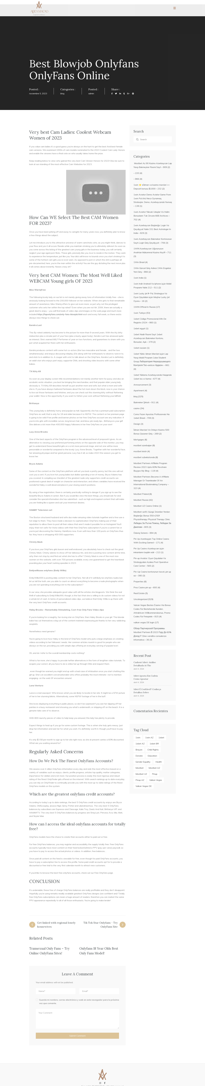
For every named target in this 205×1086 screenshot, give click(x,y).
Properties (138, 581)
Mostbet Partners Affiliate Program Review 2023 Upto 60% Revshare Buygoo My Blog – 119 (150, 467)
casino (137, 408)
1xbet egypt (139, 328)
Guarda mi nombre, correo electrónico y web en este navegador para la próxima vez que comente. (79, 1001)
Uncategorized (141, 599)
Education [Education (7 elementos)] (152, 755)
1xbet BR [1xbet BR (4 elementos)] (154, 743)
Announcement (141, 384)
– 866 (136, 179)
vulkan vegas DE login (144, 622)
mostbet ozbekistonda (144, 457)
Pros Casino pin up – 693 (145, 587)
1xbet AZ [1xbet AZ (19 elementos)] (140, 743)
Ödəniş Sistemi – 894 (144, 533)
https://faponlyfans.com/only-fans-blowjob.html (59, 314)
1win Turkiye (140, 313)
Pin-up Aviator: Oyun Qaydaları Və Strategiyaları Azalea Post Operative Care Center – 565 (151, 562)
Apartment (139, 390)
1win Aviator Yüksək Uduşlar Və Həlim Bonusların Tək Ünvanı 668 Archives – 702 (152, 216)
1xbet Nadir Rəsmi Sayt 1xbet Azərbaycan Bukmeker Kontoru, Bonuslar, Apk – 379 (148, 338)
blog (62, 93)
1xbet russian (140, 348)
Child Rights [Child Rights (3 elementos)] (153, 749)
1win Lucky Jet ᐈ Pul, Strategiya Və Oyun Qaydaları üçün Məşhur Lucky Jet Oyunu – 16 (152, 297)
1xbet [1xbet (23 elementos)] (161, 737)
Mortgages (139, 439)
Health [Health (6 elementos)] (158, 761)
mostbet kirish (140, 451)
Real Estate (139, 593)
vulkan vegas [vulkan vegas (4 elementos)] (155, 780)
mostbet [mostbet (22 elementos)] (140, 768)
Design (137, 424)
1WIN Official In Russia (144, 307)
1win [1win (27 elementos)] (138, 737)
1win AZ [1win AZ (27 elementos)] (149, 737)
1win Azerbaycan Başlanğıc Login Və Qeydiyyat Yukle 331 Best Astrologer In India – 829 (152, 229)
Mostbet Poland (141, 494)
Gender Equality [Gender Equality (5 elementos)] (143, 761)
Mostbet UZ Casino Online (146, 506)
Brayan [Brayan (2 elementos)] (139, 749)
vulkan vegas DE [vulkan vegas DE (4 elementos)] (144, 786)
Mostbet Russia (141, 500)
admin (91, 93)
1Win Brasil (139, 262)
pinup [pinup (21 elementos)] (154, 774)
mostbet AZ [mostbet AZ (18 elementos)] (154, 768)
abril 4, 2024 (139, 669)
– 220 (136, 173)
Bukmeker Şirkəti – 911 (144, 402)
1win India (138, 277)
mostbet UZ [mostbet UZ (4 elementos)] (141, 774)
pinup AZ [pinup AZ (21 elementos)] (140, 780)
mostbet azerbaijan (143, 445)
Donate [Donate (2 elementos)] (139, 755)
